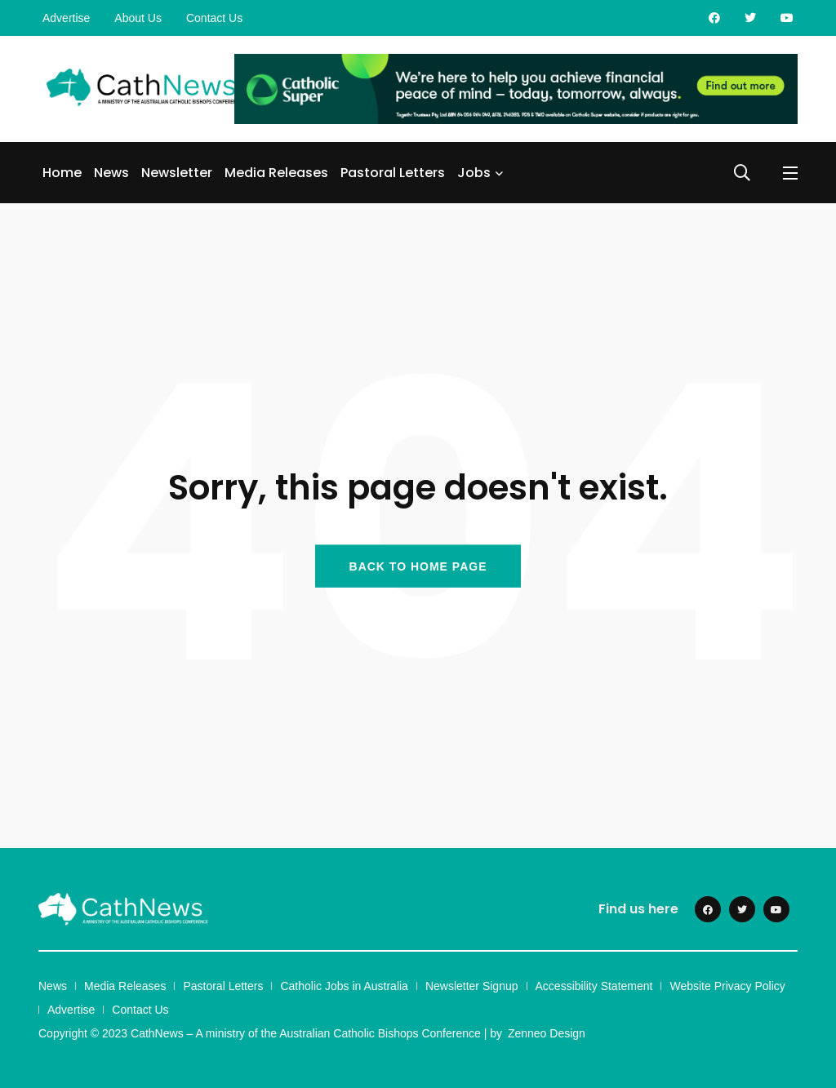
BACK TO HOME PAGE (418, 565)
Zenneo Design (546, 1033)
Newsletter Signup (471, 986)
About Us (138, 17)
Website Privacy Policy (727, 986)
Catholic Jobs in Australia (343, 986)
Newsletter (176, 172)
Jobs (474, 172)
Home (62, 172)
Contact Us (214, 17)
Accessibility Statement (594, 986)
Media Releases (276, 172)
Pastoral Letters (392, 172)
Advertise (66, 17)
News (111, 172)
